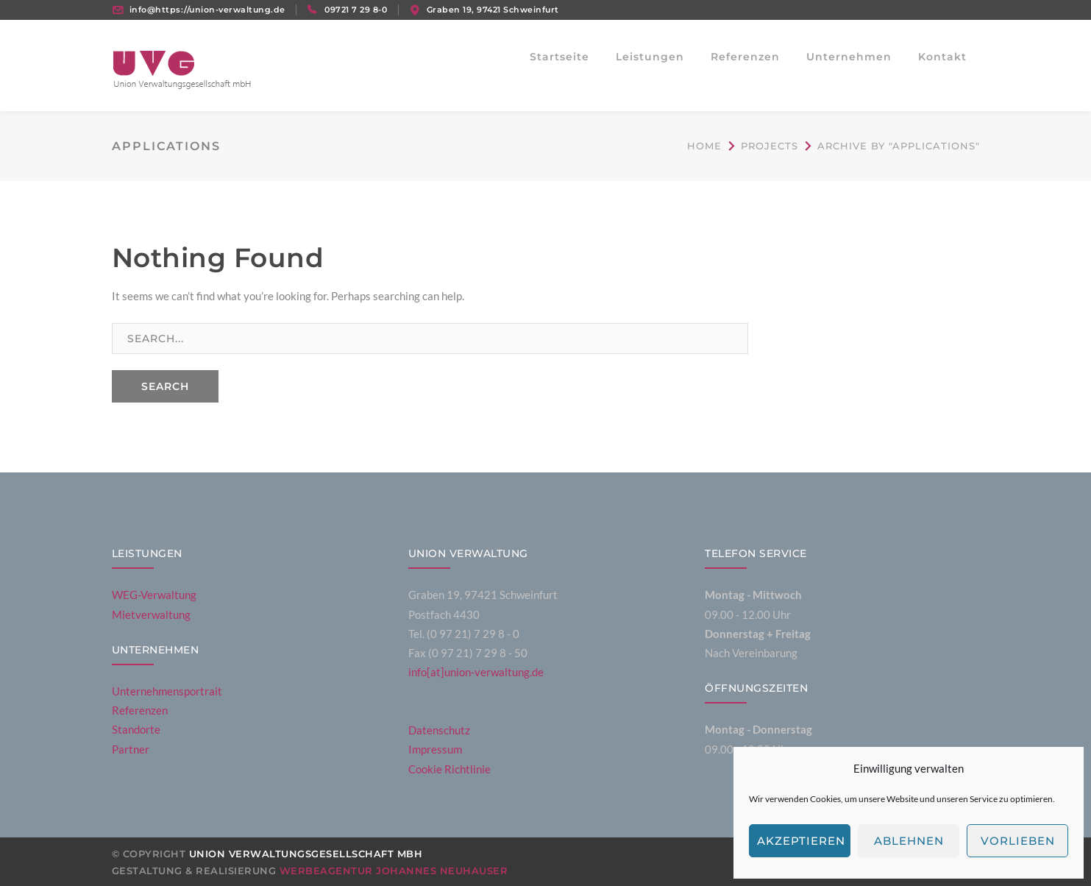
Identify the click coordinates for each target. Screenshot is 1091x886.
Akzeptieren (801, 841)
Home (704, 146)
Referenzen (140, 710)
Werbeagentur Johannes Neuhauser (394, 870)
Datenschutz (439, 730)
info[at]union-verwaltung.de (476, 671)
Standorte (136, 729)
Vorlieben (1018, 841)
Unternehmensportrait (167, 691)
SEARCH (165, 386)
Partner (130, 749)
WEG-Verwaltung (154, 594)
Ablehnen (909, 841)
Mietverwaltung (151, 614)
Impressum (435, 749)
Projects (769, 146)
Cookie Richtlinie (449, 769)
